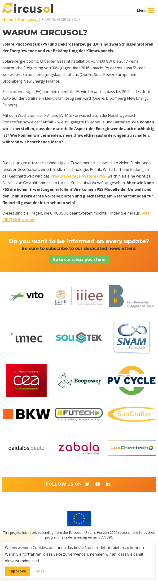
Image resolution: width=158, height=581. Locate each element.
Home (7, 19)
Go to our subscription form (79, 259)
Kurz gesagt (28, 19)
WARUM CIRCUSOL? (62, 19)
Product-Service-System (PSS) (79, 176)
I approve (17, 571)
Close (39, 571)
